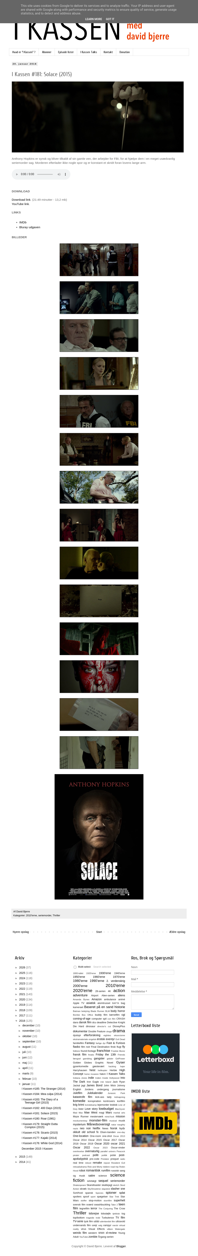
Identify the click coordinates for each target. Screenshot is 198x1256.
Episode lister (66, 52)
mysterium (79, 1124)
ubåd (96, 1221)
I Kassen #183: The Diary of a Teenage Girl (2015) (40, 1101)
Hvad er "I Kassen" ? (23, 52)
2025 (22, 972)
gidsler (110, 1058)
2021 (22, 994)
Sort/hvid (78, 1193)
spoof (86, 1196)
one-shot (107, 1136)
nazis (75, 1128)
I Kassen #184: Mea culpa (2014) (42, 1094)
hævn (103, 1074)
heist (92, 1070)
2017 (22, 1015)
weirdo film (80, 1232)
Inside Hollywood (110, 1078)
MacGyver (120, 1109)
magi (101, 1112)
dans (75, 1022)
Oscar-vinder (118, 1147)
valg (100, 1225)
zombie (92, 1236)
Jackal (76, 1085)
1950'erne (79, 976)
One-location (80, 1135)
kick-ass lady (103, 1097)
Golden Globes (82, 1062)
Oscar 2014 (80, 1140)
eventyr (110, 1039)
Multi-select (82, 966)
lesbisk (114, 1105)
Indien (98, 1078)
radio (122, 1159)
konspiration (94, 1101)
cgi (123, 1014)
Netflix (96, 1128)
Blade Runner (97, 1011)
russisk (115, 1170)
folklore (76, 1051)
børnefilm (114, 1015)
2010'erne (31, 915)
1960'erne (99, 976)
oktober (27, 1036)
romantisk (93, 1170)
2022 (22, 988)
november (28, 1030)
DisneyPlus (119, 1026)
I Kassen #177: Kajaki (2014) (39, 1137)
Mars (109, 1112)
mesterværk (96, 1116)
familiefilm (78, 1043)
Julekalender (95, 1093)
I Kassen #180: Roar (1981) (38, 1118)
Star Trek (114, 1196)
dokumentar (80, 1031)
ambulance (110, 999)
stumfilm (108, 1200)
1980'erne (80, 981)
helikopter (102, 1070)
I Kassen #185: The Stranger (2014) (43, 1088)
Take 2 (114, 1204)
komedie (79, 1101)
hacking (112, 1066)
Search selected (102, 966)
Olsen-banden (108, 1132)
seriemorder (44, 915)
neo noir (85, 1128)
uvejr (94, 1225)
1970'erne (119, 976)
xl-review (111, 1232)
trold (98, 1218)
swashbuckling (102, 1204)
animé (121, 999)
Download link (21, 199)
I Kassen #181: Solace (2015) (40, 1113)
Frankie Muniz (118, 1051)
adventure (80, 995)
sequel (103, 1181)
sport (93, 1196)
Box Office (87, 1015)
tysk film (88, 1221)
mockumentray (80, 1121)
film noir (85, 1047)
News (105, 1128)
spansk (89, 1193)
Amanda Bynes (81, 999)
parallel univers (108, 1151)
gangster (99, 1058)
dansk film (85, 1022)
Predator (105, 1159)
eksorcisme (119, 1035)
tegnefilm (84, 1208)
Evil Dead (120, 1039)
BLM (107, 1011)
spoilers (77, 1196)
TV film (120, 1217)
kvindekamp (91, 1105)
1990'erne (97, 981)
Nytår (122, 1128)
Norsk (113, 1128)
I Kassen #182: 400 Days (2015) (41, 1108)
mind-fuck (109, 1116)
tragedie (90, 1218)
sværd (89, 1204)
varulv (115, 1225)
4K (109, 991)
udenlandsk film (107, 1221)
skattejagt (107, 1185)
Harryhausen (80, 1070)
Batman (77, 1011)
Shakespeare (79, 1185)
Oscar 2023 (101, 1147)
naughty (121, 1124)
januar (26, 1084)
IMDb (23, 222)
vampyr (107, 1225)
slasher (115, 1188)
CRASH (120, 1018)
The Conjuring (105, 1208)
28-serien (100, 991)
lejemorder (103, 1105)
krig (75, 1104)
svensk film (79, 1204)
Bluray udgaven (29, 227)
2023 (22, 983)
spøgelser (102, 1196)
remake (97, 1162)
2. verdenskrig (115, 980)
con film (111, 1019)
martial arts (119, 1113)
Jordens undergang (97, 1089)
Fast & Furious (116, 1043)
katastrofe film (82, 1096)
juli (24, 1052)
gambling (87, 1058)
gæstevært (98, 1066)
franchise (103, 1051)
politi (95, 1155)
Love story (91, 1108)
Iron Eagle (93, 1081)
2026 (22, 967)
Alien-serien (108, 995)
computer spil (99, 1018)
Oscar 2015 (95, 1140)
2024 (22, 978)
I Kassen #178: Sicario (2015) (40, 1132)
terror (94, 1208)
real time (78, 1163)
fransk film (79, 1054)
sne (123, 1188)
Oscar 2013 (119, 1136)
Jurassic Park (116, 1093)
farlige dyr (101, 1043)
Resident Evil (118, 1163)
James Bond (94, 1085)
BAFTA (115, 1003)
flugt (119, 1047)
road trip (115, 1167)
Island (108, 1082)
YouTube (83, 1237)
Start (99, 931)
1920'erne (91, 973)
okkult (76, 1132)
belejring (85, 1011)
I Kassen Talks (88, 52)
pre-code (94, 1159)
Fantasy (90, 1043)
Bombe (76, 1015)
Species (99, 1193)
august (26, 1046)
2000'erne (80, 986)
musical (113, 1121)
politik (104, 1155)
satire (91, 1175)
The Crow (119, 1208)
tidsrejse (94, 1213)
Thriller (56, 915)
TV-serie (78, 1221)
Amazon (97, 999)
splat (122, 1192)
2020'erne (82, 990)
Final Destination (100, 1047)
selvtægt (91, 1181)
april (25, 1068)
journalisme (118, 1089)
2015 (22, 1156)
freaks (91, 1055)
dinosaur (90, 1026)
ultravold (120, 1221)
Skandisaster (94, 1185)
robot (82, 1170)
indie (91, 1077)
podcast (86, 1155)
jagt (83, 1085)
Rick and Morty (94, 1167)
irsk (102, 1082)
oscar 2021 (118, 1143)
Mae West (90, 1112)
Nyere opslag (21, 931)
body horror (118, 1011)
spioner (111, 1192)
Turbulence (108, 1217)
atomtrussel (103, 1003)
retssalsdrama (80, 1167)
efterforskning (92, 1035)
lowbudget (106, 1109)
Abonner (46, 52)
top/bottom (79, 1217)
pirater (76, 1155)
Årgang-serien (105, 1236)
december (28, 1025)
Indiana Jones (80, 1078)
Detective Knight (116, 1022)
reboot (88, 1163)
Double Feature (96, 1031)
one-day (121, 1132)
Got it (110, 19)
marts (26, 1073)
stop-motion (95, 1200)
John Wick (110, 1085)
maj (24, 1062)
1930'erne (105, 973)
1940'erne (119, 973)
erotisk (101, 1039)
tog (123, 1213)
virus (83, 1229)
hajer (122, 1066)
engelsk (92, 1039)
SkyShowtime (94, 1189)
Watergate (120, 1229)
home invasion (91, 1074)
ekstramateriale (80, 1039)
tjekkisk (116, 1213)
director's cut (104, 1026)
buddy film (101, 1015)
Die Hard (78, 1026)
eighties (107, 1035)
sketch (116, 1185)
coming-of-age (82, 1018)
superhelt (119, 1200)
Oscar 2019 (86, 1143)
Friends (121, 1055)
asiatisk (90, 1003)
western (92, 1233)
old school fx (90, 1132)
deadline (101, 1022)
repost (107, 1163)
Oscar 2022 (81, 1147)
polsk (113, 1155)
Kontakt (108, 52)
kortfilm (121, 1101)
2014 (22, 1161)
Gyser (120, 1062)
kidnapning (119, 1097)
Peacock (121, 1151)
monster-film (98, 1120)
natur (113, 1124)
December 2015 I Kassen (37, 1148)
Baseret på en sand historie (104, 1007)
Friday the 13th (106, 1054)
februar (27, 1078)
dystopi (77, 1035)
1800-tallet (78, 973)
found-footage (88, 1051)
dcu (94, 1022)
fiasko (76, 1046)
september (29, 1041)
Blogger (121, 1246)
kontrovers (109, 1101)
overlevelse (78, 1151)
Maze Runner (81, 1116)
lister (81, 1109)
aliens (121, 995)
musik (122, 1120)
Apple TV (78, 1003)
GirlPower (120, 1058)
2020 (22, 999)
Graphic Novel (104, 1062)
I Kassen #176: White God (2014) (42, 1143)
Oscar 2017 (110, 1140)
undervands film (82, 1225)
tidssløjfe (106, 1213)
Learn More (93, 19)
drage (109, 1031)
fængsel (77, 1058)
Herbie (113, 1070)
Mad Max (78, 1113)
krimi (81, 1104)
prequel (115, 1159)
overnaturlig (92, 1151)
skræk (83, 1188)
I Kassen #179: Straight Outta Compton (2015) (40, 1125)
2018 (22, 1010)
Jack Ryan (119, 1081)
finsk (113, 1047)
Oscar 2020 (101, 1143)
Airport (94, 995)
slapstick (106, 1189)
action (119, 990)
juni (24, 1057)
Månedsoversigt (98, 1124)
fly (123, 1046)
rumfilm (105, 1170)
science (102, 1175)
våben (110, 1229)
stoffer (84, 1200)
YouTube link (20, 204)
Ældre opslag (177, 931)
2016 (22, 1020)
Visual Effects (96, 1229)
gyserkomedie (80, 1066)
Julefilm (77, 1093)
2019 (22, 1004)
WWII (101, 1233)
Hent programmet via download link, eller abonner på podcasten (41, 174)
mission (120, 1116)
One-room (95, 1136)
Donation (125, 52)
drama (119, 1030)
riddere (106, 1167)
